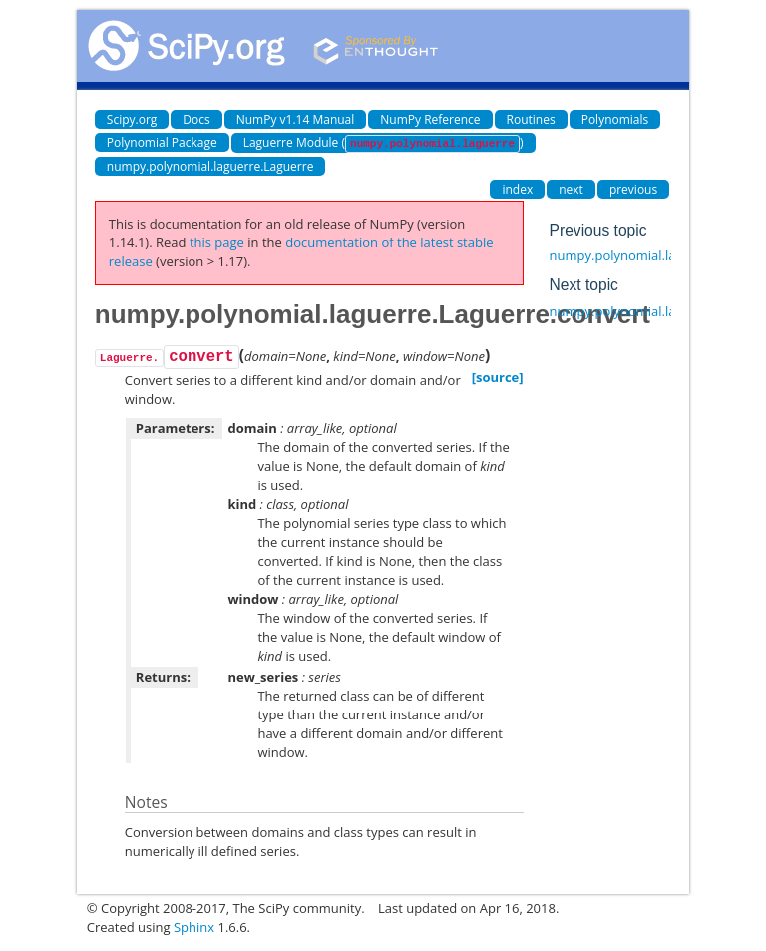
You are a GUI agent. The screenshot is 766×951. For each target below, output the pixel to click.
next (571, 189)
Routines (531, 119)
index (517, 189)
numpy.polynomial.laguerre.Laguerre (210, 166)
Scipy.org (132, 119)
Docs (196, 119)
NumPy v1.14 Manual (295, 119)
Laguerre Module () (383, 143)
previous (633, 189)
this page (217, 242)
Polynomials (615, 119)
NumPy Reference (430, 119)
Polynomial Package (162, 142)
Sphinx (194, 927)
